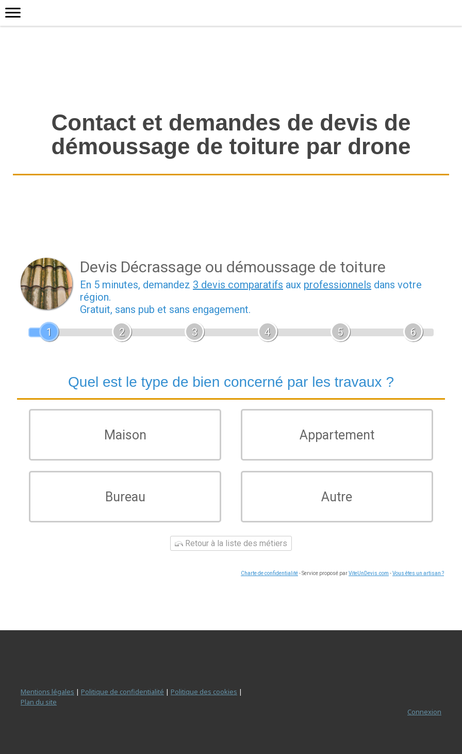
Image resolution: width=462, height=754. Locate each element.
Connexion (424, 711)
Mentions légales (47, 691)
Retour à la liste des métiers (231, 543)
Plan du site (39, 702)
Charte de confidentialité (269, 573)
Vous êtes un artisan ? (418, 573)
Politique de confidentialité (122, 691)
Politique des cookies (204, 691)
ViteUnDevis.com (369, 573)
